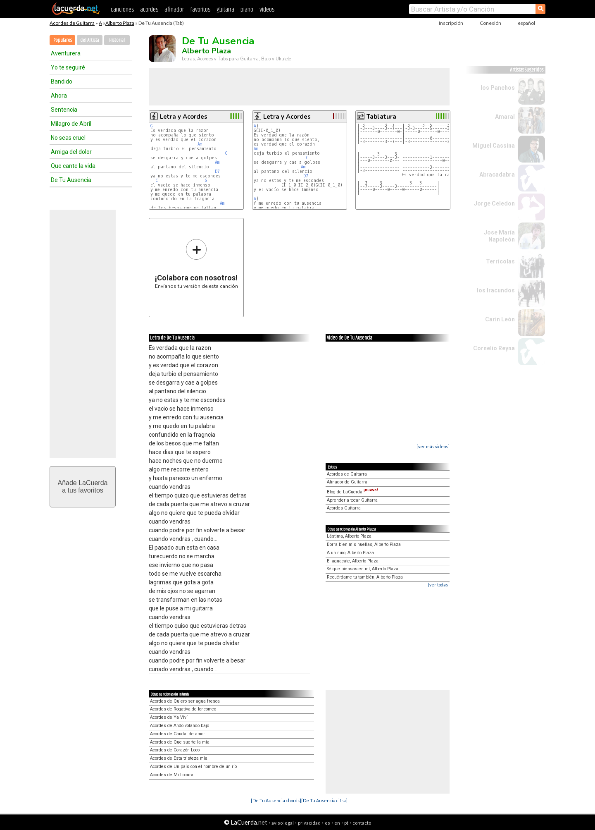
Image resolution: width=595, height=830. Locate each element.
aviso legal (282, 822)
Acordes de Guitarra (72, 23)
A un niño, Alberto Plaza (350, 552)
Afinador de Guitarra (347, 482)
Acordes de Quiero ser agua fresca (185, 701)
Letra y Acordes (183, 116)
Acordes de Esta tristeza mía (178, 758)
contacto (361, 822)
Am (200, 144)
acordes (149, 10)
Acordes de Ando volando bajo (179, 725)
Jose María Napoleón (499, 236)
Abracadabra (497, 174)
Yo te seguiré (68, 67)
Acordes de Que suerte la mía (179, 742)
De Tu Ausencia (71, 180)
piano (246, 10)
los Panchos (498, 87)
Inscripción (451, 23)
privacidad (309, 822)
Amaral (505, 116)
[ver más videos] (433, 446)
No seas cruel (68, 137)
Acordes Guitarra (344, 508)
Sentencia (64, 109)
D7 (217, 171)
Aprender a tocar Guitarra (352, 500)
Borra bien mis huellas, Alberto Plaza (364, 544)
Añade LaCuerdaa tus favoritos (83, 486)
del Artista (89, 40)
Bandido (61, 81)
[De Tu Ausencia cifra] (324, 800)
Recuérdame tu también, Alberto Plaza (365, 577)
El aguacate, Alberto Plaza (352, 561)
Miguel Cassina (493, 145)
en (337, 822)
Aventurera (66, 53)
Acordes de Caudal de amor (177, 734)
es (327, 822)
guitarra (225, 10)
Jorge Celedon (494, 203)
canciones (122, 10)
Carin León (500, 319)
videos (266, 10)
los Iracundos (496, 290)
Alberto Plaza (119, 23)
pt (346, 822)
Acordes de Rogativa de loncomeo (183, 709)
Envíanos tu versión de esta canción (196, 263)
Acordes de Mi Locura (171, 774)
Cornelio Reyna (494, 348)
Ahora (59, 95)
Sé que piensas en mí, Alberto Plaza (362, 569)
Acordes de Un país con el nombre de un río (193, 766)
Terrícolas (500, 261)
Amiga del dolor (71, 151)
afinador (174, 10)
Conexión (490, 23)
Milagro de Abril (71, 123)
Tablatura (381, 116)
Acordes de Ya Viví (169, 717)
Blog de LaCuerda (352, 492)
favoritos (200, 10)
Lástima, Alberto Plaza (349, 536)
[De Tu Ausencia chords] (276, 800)
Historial (117, 40)
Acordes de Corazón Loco (175, 750)
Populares (62, 40)
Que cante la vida (73, 166)
